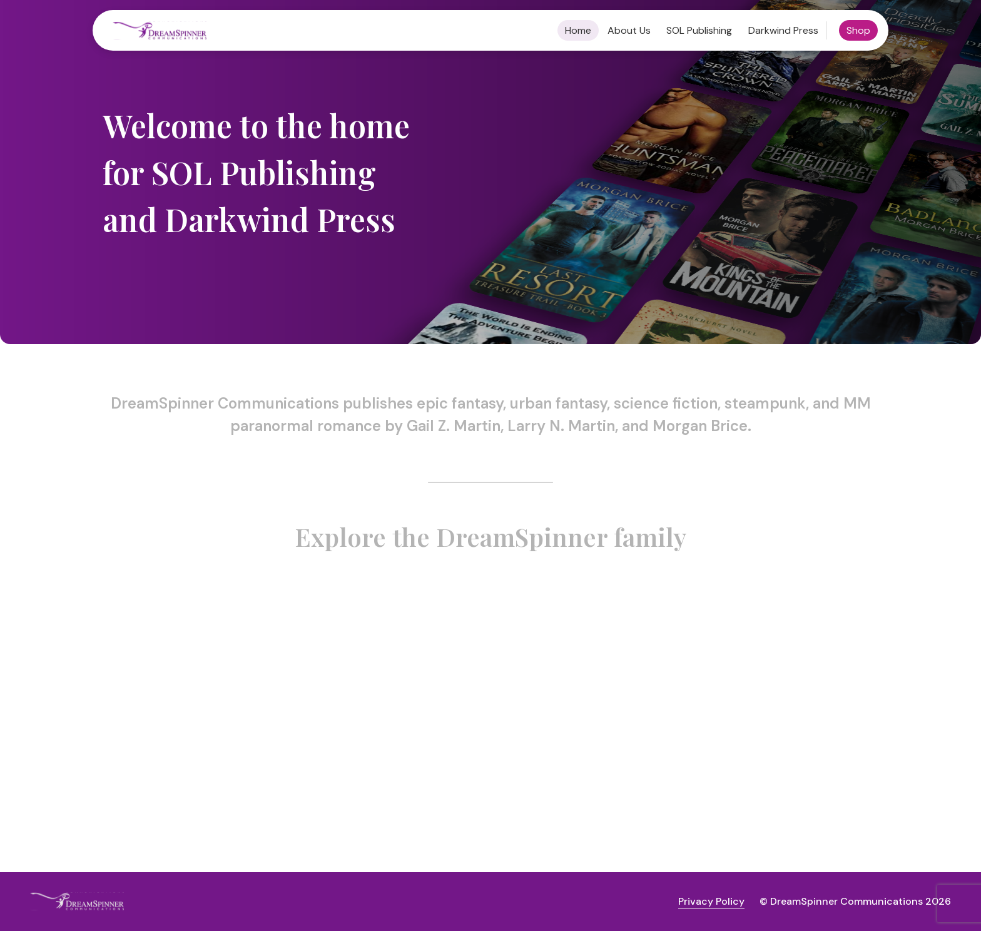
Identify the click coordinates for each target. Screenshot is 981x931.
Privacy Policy (711, 901)
